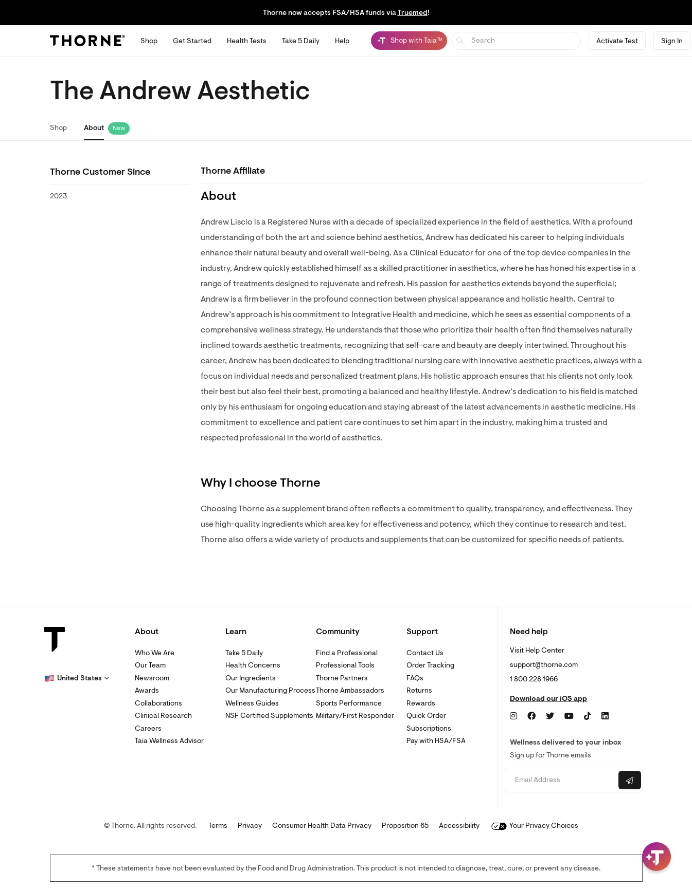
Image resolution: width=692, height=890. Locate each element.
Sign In (672, 40)
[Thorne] (87, 40)
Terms (217, 825)
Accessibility (459, 825)
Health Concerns (252, 665)
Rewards (420, 703)
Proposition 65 (405, 825)
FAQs (414, 678)
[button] (76, 678)
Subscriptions (428, 728)
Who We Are (154, 652)
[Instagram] (513, 716)
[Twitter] (550, 716)
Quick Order (426, 715)
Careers (148, 728)
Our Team (150, 665)
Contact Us (424, 652)
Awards (147, 690)
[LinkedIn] (605, 716)
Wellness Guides (252, 703)
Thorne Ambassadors (350, 690)
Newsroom (152, 678)
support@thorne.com (544, 664)
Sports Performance (349, 703)
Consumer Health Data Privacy (321, 825)
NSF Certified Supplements (269, 715)
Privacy (250, 825)
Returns (419, 690)
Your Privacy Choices (534, 825)
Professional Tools (345, 665)
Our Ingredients (250, 678)
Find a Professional (347, 652)
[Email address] (560, 780)
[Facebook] (531, 716)
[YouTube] (569, 716)
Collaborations (158, 703)
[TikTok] (587, 716)
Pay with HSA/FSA (436, 740)
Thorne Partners (342, 678)
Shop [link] (58, 127)
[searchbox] (516, 41)
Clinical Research (163, 715)
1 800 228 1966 (534, 679)
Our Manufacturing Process (270, 690)
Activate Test (617, 40)
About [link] (94, 127)
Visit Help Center (537, 650)
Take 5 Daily (244, 652)
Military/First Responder (355, 715)
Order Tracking (430, 665)
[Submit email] (629, 780)
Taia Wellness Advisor (169, 740)
